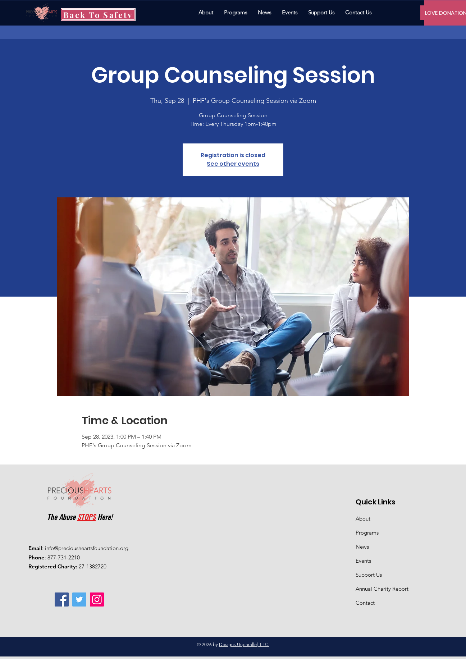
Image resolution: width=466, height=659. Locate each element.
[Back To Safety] (98, 14)
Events (363, 560)
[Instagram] (97, 599)
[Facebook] (62, 599)
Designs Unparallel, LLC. (244, 644)
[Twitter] (79, 599)
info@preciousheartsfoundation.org (86, 548)
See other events (233, 164)
